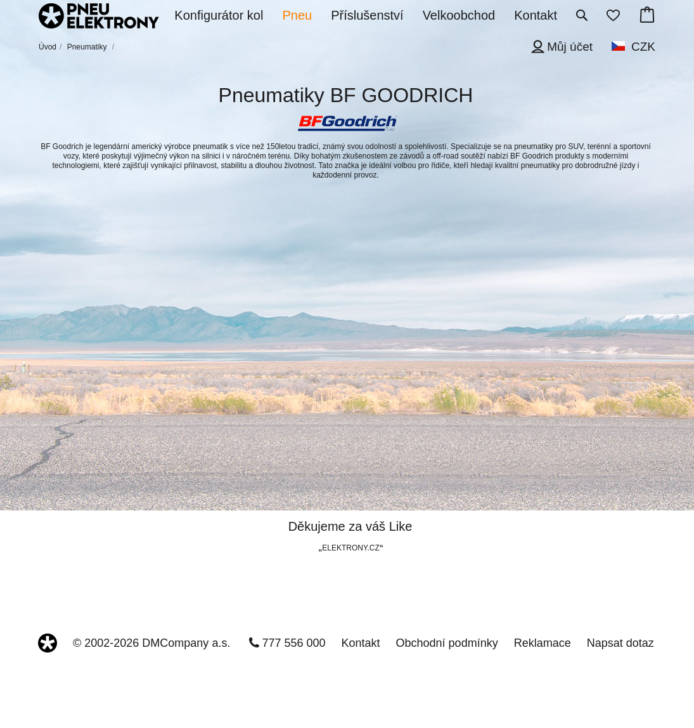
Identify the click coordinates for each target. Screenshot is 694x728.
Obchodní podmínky (447, 643)
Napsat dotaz (620, 643)
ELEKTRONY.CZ (350, 547)
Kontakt (361, 643)
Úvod (47, 46)
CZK (643, 46)
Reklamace (542, 643)
